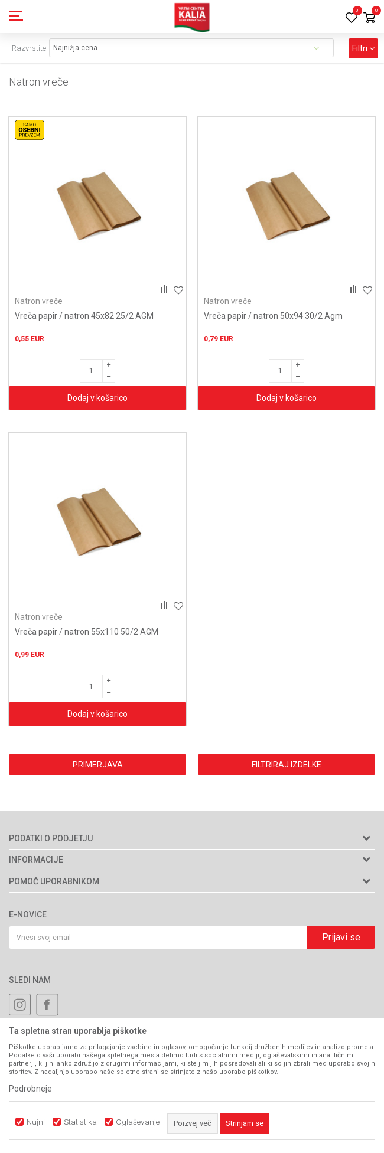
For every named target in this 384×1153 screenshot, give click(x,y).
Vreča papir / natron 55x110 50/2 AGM (86, 632)
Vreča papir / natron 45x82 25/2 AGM (84, 316)
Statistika (80, 1122)
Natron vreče (39, 301)
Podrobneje (30, 1088)
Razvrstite (29, 48)
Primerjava (98, 764)
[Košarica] (369, 18)
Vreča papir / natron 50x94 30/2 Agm (273, 316)
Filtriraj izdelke (286, 764)
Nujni (36, 1122)
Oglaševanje (138, 1122)
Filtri (363, 48)
